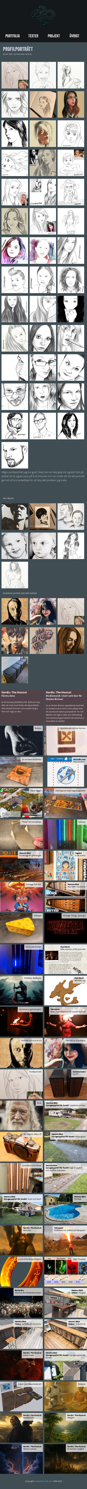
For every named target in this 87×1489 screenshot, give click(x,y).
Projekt (54, 35)
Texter (33, 35)
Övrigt (74, 35)
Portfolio (12, 35)
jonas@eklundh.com (43, 1481)
